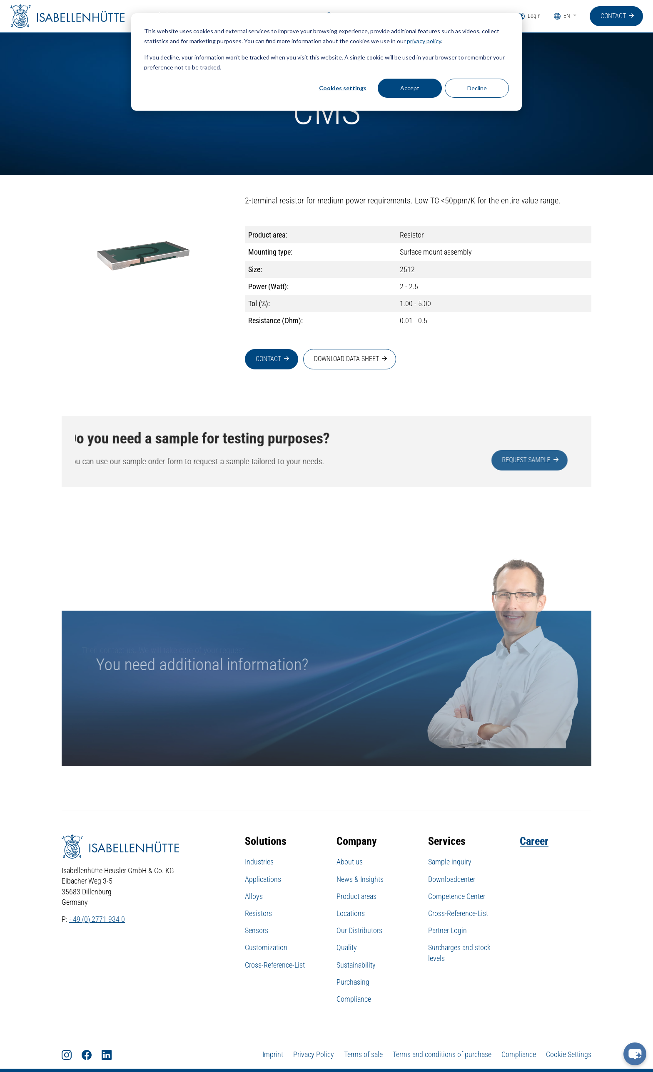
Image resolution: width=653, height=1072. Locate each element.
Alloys (254, 896)
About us (349, 862)
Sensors (256, 930)
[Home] (68, 16)
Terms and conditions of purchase (442, 1054)
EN (562, 16)
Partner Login (447, 930)
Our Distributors (359, 930)
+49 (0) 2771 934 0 (97, 919)
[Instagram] (72, 1055)
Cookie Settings (568, 1054)
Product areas (356, 896)
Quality (346, 947)
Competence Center (456, 896)
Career (534, 841)
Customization (266, 947)
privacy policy (424, 41)
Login (529, 16)
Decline (477, 88)
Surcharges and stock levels (459, 953)
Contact (613, 16)
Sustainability (356, 965)
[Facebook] (92, 1055)
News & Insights (360, 879)
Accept (409, 88)
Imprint (272, 1054)
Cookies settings (342, 88)
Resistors (258, 913)
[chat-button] (634, 1053)
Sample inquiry (449, 862)
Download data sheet (346, 359)
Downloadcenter (451, 879)
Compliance (353, 999)
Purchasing (352, 982)
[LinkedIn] (112, 1055)
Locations (350, 913)
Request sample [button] (557, 460)
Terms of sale (363, 1054)
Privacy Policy (313, 1054)
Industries (259, 862)
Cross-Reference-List (275, 965)
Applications (263, 879)
